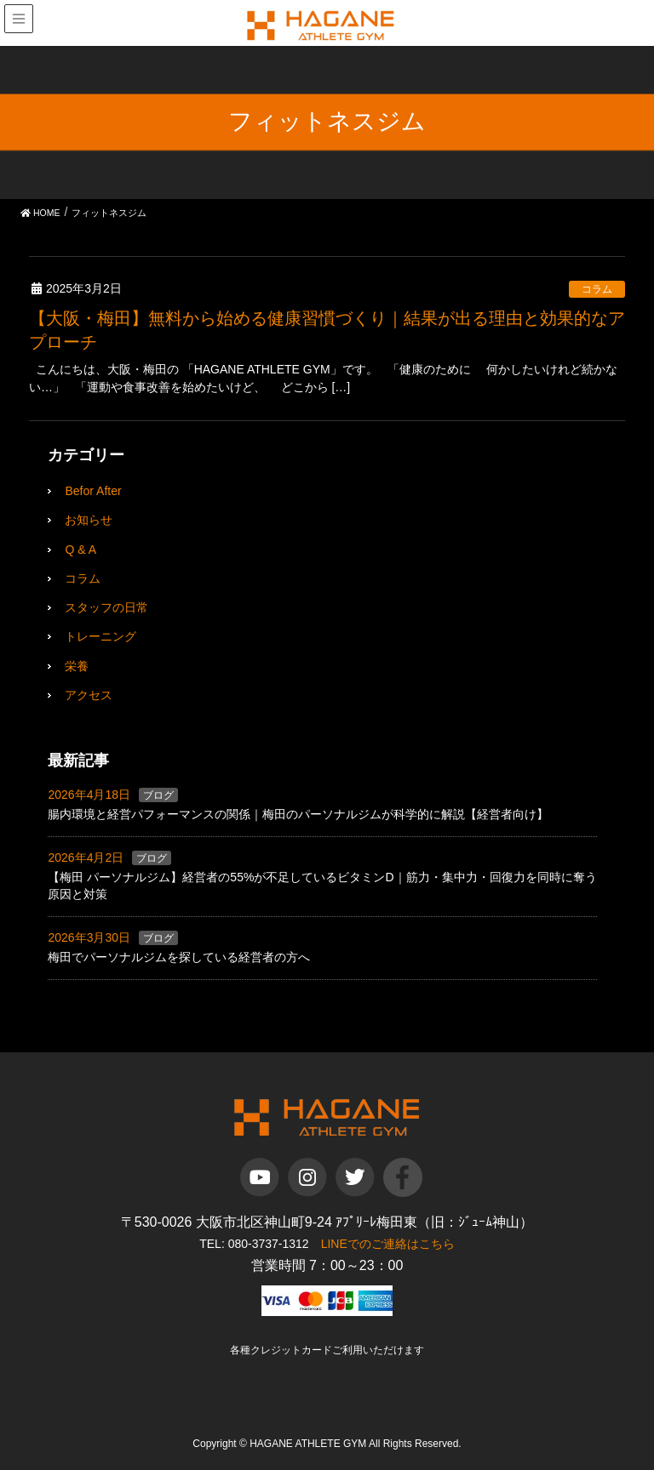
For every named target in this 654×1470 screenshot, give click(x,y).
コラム (597, 289)
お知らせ (88, 520)
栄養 (77, 666)
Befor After (93, 491)
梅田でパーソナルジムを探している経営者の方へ (179, 957)
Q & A (80, 549)
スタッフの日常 (106, 607)
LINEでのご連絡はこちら (388, 1244)
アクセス (88, 695)
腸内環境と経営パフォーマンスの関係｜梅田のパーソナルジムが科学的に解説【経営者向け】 (298, 814)
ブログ (158, 795)
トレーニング (100, 636)
